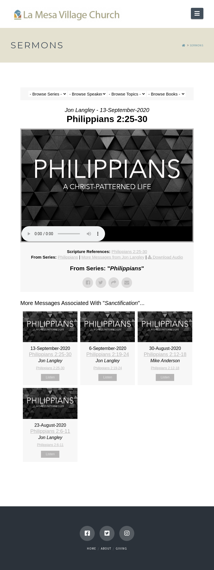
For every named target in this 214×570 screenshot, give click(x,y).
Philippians (68, 257)
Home (91, 548)
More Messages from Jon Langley (112, 257)
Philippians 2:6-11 (50, 431)
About (106, 548)
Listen (50, 377)
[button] (197, 13)
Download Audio (168, 257)
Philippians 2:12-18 (165, 354)
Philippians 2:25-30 (129, 251)
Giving (121, 548)
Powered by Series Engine (173, 475)
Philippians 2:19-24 (107, 354)
